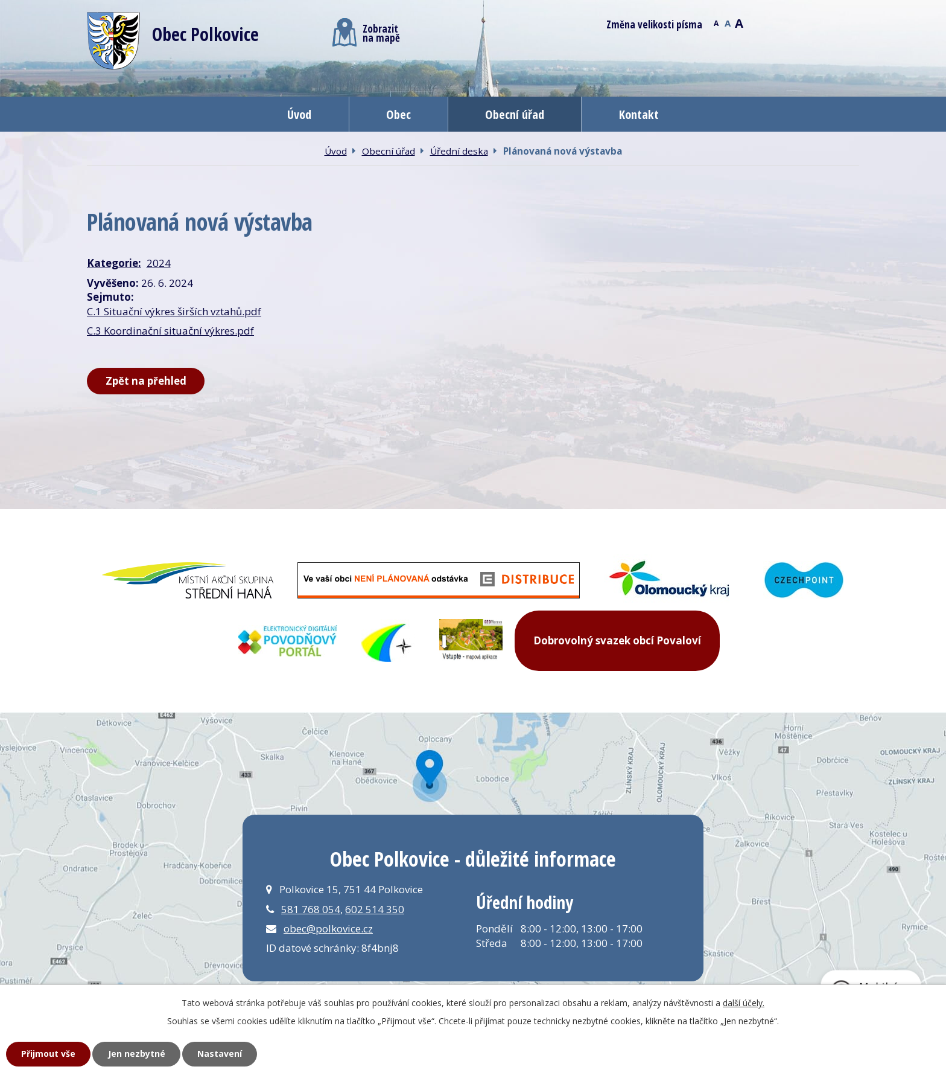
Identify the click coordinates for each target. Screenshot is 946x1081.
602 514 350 (374, 909)
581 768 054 (310, 909)
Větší (738, 22)
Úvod (299, 114)
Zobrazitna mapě (366, 32)
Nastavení (219, 1053)
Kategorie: (114, 263)
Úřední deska (459, 151)
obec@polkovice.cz (328, 928)
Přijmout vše (48, 1053)
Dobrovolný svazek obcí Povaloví (617, 640)
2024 (159, 263)
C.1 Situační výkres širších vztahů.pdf (174, 311)
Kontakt (639, 114)
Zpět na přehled (146, 381)
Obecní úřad (514, 114)
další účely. (743, 1003)
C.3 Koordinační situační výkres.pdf (170, 331)
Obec (398, 114)
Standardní (727, 22)
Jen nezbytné (136, 1053)
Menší (715, 22)
